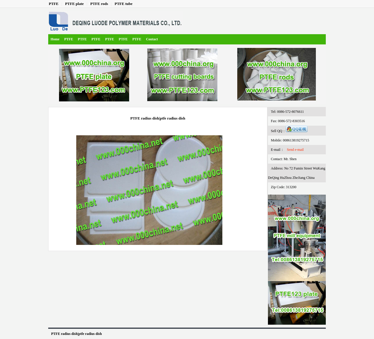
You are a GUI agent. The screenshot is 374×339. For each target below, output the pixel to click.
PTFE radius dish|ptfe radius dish (76, 334)
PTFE (53, 3)
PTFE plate (74, 3)
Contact (152, 39)
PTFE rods (99, 3)
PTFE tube (123, 3)
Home (55, 39)
